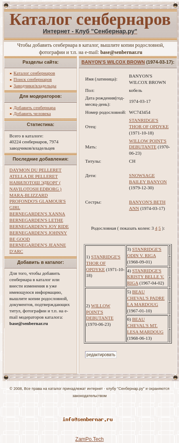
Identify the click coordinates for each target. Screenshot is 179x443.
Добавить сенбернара (34, 107)
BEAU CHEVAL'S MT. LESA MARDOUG (145, 325)
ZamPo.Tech (89, 439)
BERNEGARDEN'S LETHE (36, 220)
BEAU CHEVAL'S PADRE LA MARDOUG (146, 298)
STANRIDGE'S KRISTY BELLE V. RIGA (145, 277)
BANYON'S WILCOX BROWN (113, 61)
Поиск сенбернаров (32, 79)
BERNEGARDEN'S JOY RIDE (39, 226)
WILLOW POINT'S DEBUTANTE (99, 312)
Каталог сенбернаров (34, 72)
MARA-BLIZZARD (28, 195)
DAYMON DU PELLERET (35, 169)
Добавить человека (32, 113)
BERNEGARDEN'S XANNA (37, 213)
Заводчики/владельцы (34, 85)
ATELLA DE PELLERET (33, 176)
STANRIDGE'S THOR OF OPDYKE (103, 263)
